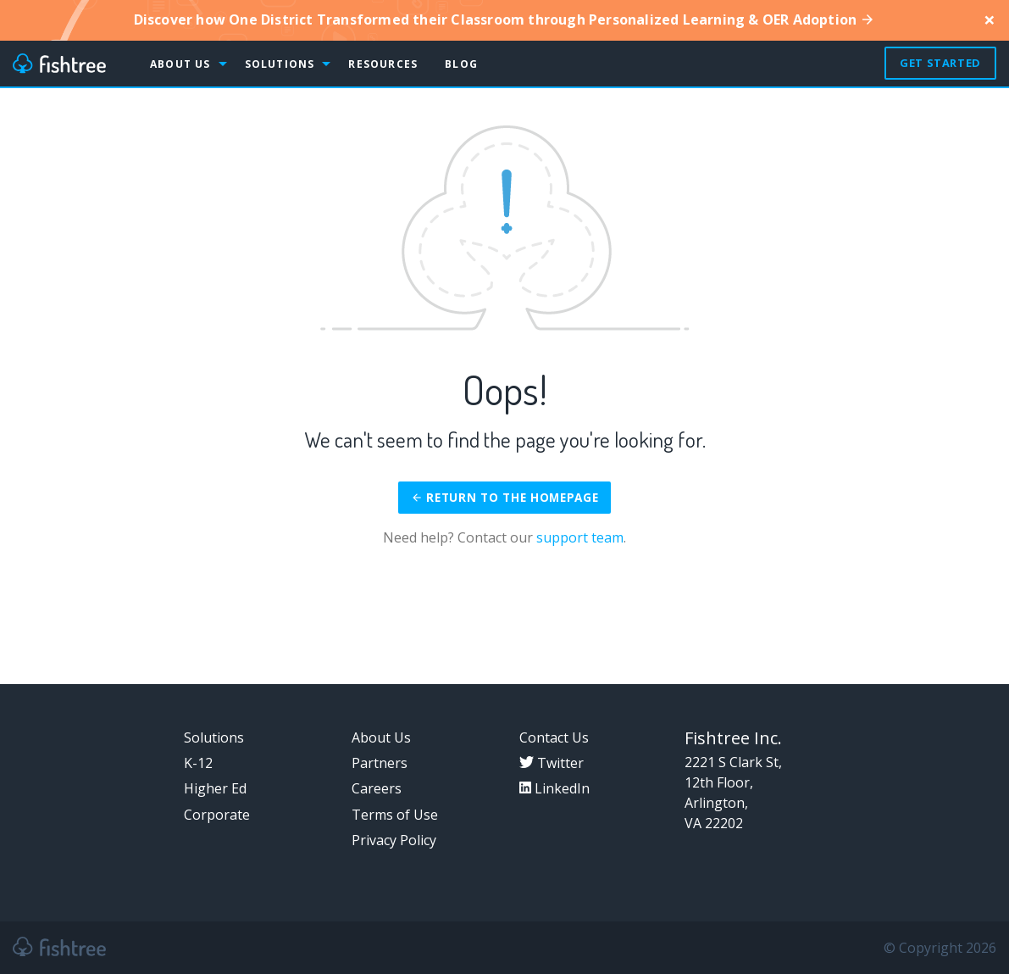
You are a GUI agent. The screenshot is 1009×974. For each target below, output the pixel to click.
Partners (379, 763)
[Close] (989, 19)
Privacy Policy (394, 840)
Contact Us (554, 737)
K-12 (198, 763)
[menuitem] (74, 63)
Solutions (280, 64)
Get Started (940, 62)
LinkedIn (554, 788)
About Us (180, 64)
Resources (383, 64)
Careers (377, 788)
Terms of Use (395, 814)
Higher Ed (215, 788)
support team (580, 537)
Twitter (551, 763)
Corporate (217, 814)
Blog (461, 64)
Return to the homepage (505, 497)
